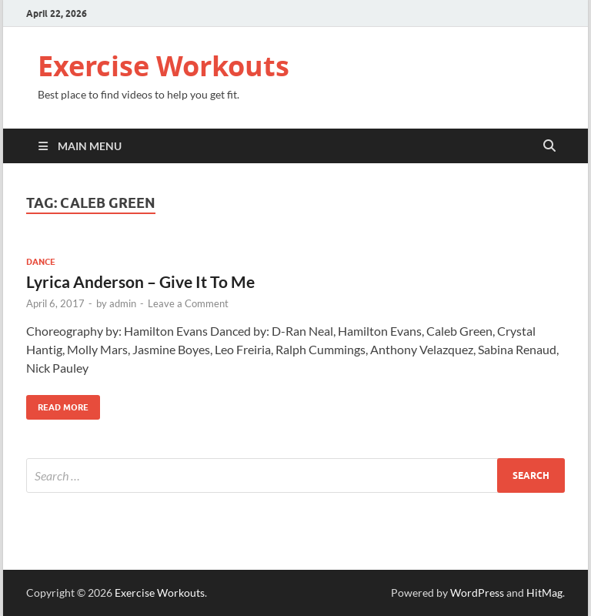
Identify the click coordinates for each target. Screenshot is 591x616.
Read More (57, 404)
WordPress (477, 592)
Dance (40, 261)
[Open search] (549, 146)
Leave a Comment (188, 303)
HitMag (544, 592)
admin (122, 303)
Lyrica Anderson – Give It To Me (140, 281)
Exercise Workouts (163, 66)
